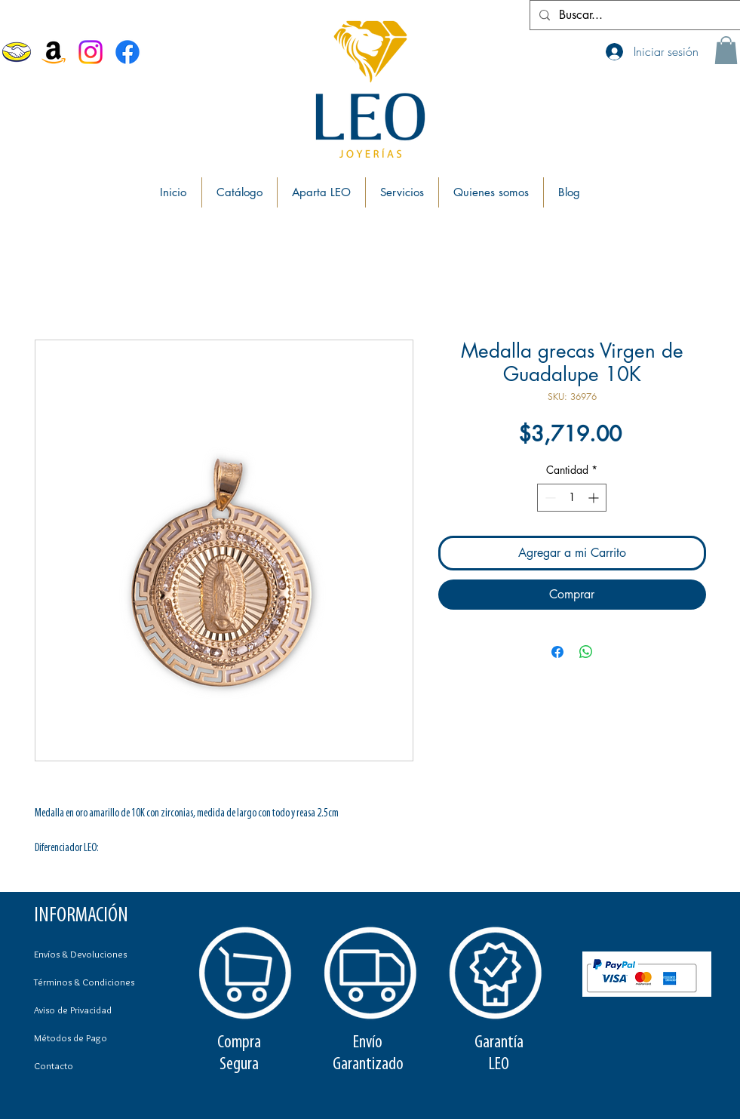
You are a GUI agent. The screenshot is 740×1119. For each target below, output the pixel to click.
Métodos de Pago (70, 1037)
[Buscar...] (633, 15)
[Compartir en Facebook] (557, 652)
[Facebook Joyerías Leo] (127, 52)
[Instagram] (90, 52)
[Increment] (594, 497)
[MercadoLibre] (16, 52)
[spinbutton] (571, 497)
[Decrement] (548, 497)
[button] (726, 50)
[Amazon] (53, 52)
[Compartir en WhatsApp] (586, 652)
